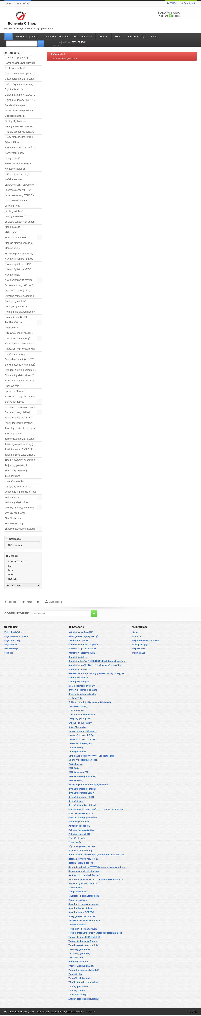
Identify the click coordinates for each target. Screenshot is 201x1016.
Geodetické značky (15, 116)
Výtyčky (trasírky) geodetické (20, 507)
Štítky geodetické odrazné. (19, 423)
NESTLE (12, 580)
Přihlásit (173, 3)
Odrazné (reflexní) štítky (17, 290)
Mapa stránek (23, 3)
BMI (10, 567)
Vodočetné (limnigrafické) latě (20, 491)
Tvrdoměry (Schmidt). (16, 470)
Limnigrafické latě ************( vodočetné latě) (23, 216)
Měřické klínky (12, 248)
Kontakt (9, 3)
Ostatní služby (136, 36)
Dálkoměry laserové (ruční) (19, 84)
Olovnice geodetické (15, 301)
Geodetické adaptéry (16, 105)
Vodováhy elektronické (16, 502)
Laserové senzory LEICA (18, 190)
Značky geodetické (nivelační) (20, 529)
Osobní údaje (11, 650)
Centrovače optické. (15, 68)
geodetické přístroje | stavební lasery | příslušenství (28, 20)
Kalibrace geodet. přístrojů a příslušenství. (23, 147)
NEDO (11, 575)
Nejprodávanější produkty (145, 641)
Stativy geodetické (14, 401)
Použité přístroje (13, 322)
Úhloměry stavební (15, 481)
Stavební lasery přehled (17, 412)
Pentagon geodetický (16, 306)
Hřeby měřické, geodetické (19, 137)
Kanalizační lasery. (15, 153)
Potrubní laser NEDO (16, 317)
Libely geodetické (14, 211)
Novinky (136, 637)
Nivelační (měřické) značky (19, 258)
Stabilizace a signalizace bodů (21, 396)
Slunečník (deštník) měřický (19, 380)
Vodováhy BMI (12, 497)
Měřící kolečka (12, 227)
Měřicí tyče (10, 232)
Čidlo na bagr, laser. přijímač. (20, 73)
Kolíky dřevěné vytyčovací (18, 163)
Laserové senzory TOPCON (19, 195)
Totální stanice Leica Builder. (20, 454)
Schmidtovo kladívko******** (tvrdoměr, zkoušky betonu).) (23, 359)
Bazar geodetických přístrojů (20, 63)
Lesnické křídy (12, 206)
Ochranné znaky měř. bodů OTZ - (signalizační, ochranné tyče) (23, 285)
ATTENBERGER (16, 562)
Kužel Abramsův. (13, 179)
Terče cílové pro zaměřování (20, 439)
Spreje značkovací (14, 391)
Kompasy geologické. (16, 168)
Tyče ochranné (12, 476)
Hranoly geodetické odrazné (19, 131)
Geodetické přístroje (27, 36)
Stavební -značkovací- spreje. (20, 407)
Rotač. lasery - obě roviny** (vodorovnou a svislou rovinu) (23, 343)
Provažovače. (12, 327)
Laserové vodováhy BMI (17, 200)
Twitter (29, 604)
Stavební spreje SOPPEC (18, 417)
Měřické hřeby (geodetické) (19, 243)
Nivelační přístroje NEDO (18, 269)
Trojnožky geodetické (16, 465)
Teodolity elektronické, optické (20, 428)
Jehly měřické (12, 142)
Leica (10, 571)
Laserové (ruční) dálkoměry (19, 184)
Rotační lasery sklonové (17, 354)
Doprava (103, 36)
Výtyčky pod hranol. (15, 513)
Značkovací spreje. (15, 523)
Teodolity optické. (14, 433)
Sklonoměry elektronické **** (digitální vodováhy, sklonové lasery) (23, 375)
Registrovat (189, 3)
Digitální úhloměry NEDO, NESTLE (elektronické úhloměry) (23, 94)
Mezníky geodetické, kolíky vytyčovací (23, 253)
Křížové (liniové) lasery (17, 174)
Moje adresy (10, 645)
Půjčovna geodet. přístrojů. (19, 333)
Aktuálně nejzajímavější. (17, 57)
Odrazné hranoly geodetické (19, 296)
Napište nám (138, 650)
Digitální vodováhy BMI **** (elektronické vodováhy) (23, 100)
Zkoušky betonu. (13, 518)
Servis (118, 36)
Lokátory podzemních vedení (20, 221)
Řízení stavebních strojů (17, 338)
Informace (15, 539)
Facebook (12, 604)
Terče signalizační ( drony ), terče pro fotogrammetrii (23, 444)
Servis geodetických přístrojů (20, 364)
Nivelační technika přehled (19, 280)
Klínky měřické (12, 158)
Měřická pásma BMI (15, 237)
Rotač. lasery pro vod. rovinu (20, 348)
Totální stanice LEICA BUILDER (21, 449)
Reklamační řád (83, 36)
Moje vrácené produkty (16, 637)
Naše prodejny (15, 545)
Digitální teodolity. (14, 89)
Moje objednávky (13, 633)
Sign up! (8, 654)
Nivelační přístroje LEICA (18, 264)
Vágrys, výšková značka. (18, 486)
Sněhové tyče (12, 386)
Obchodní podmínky (56, 36)
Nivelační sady (12, 274)
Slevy (135, 633)
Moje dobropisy (12, 641)
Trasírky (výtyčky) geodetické (20, 460)
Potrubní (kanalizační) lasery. (20, 311)
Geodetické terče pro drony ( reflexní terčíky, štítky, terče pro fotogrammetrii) (23, 110)
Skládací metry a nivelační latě (21, 370)
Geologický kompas (15, 121)
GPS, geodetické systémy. (18, 126)
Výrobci (13, 556)
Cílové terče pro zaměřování (20, 78)
